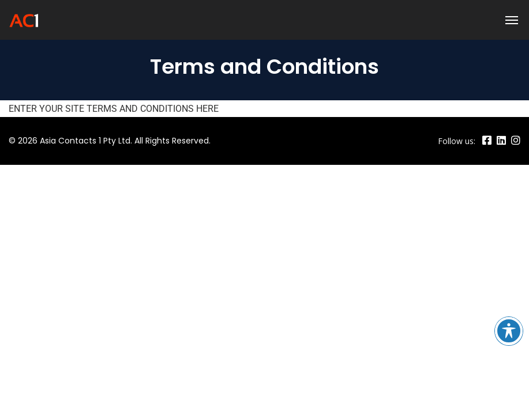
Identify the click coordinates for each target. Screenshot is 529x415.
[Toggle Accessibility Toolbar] (509, 331)
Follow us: (456, 140)
